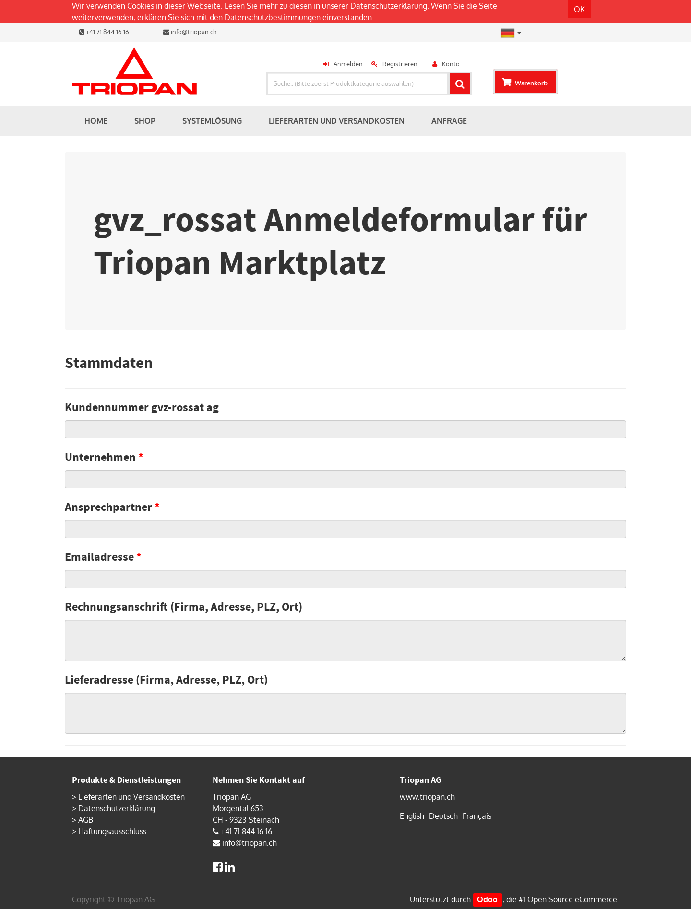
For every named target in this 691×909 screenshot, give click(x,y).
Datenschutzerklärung (388, 6)
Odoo (487, 899)
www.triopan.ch (427, 797)
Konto (451, 64)
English (412, 816)
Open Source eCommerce (572, 899)
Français (477, 816)
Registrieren (399, 64)
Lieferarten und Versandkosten (131, 797)
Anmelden (348, 64)
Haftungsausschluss (112, 831)
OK (579, 9)
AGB (85, 820)
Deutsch (443, 816)
